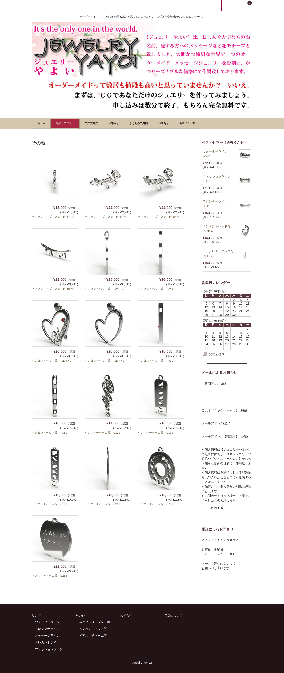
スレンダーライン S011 (217, 203)
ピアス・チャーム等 (93, 635)
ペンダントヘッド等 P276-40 (51, 359)
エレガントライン (47, 641)
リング (36, 615)
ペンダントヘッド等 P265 (155, 288)
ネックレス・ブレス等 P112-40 (159, 216)
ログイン (213, 5)
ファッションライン (49, 648)
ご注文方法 (106, 123)
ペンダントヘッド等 (93, 628)
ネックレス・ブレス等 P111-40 (106, 216)
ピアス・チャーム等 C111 (102, 431)
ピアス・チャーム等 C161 (49, 503)
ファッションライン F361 (218, 178)
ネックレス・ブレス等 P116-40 (53, 288)
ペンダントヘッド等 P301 (155, 359)
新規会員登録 (232, 5)
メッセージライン (47, 635)
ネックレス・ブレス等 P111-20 (53, 216)
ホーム (43, 123)
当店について (229, 123)
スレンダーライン (47, 628)
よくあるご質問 (166, 123)
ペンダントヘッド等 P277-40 (104, 359)
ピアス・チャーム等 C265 (49, 575)
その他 (80, 615)
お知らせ (135, 123)
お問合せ (198, 123)
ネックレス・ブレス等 (94, 621)
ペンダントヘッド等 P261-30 (104, 288)
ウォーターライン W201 (217, 153)
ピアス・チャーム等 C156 (155, 431)
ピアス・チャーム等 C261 (155, 503)
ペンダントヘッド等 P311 (49, 431)
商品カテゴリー (73, 123)
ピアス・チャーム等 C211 (102, 503)
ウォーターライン (47, 621)
